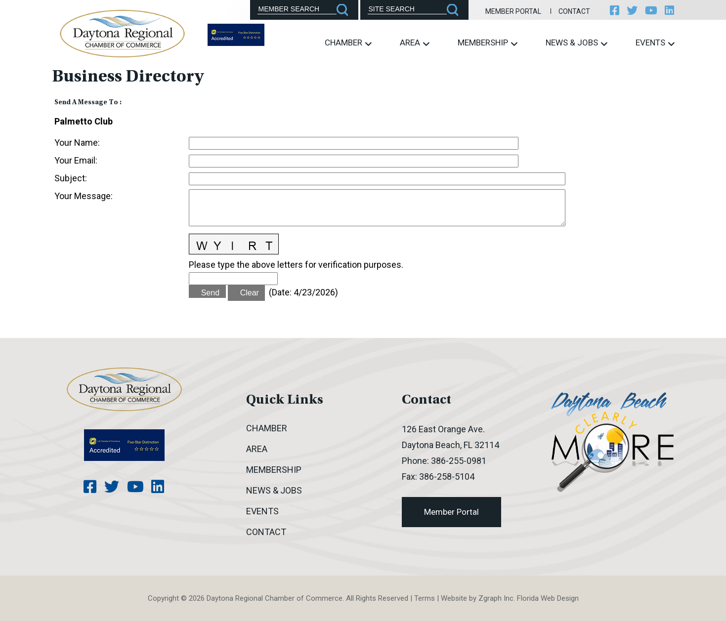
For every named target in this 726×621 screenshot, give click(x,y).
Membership (487, 43)
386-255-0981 (458, 460)
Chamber (348, 43)
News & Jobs (576, 43)
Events (655, 43)
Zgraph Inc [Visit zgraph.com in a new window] (495, 598)
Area (414, 43)
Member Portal (511, 11)
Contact (573, 11)
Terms (424, 598)
